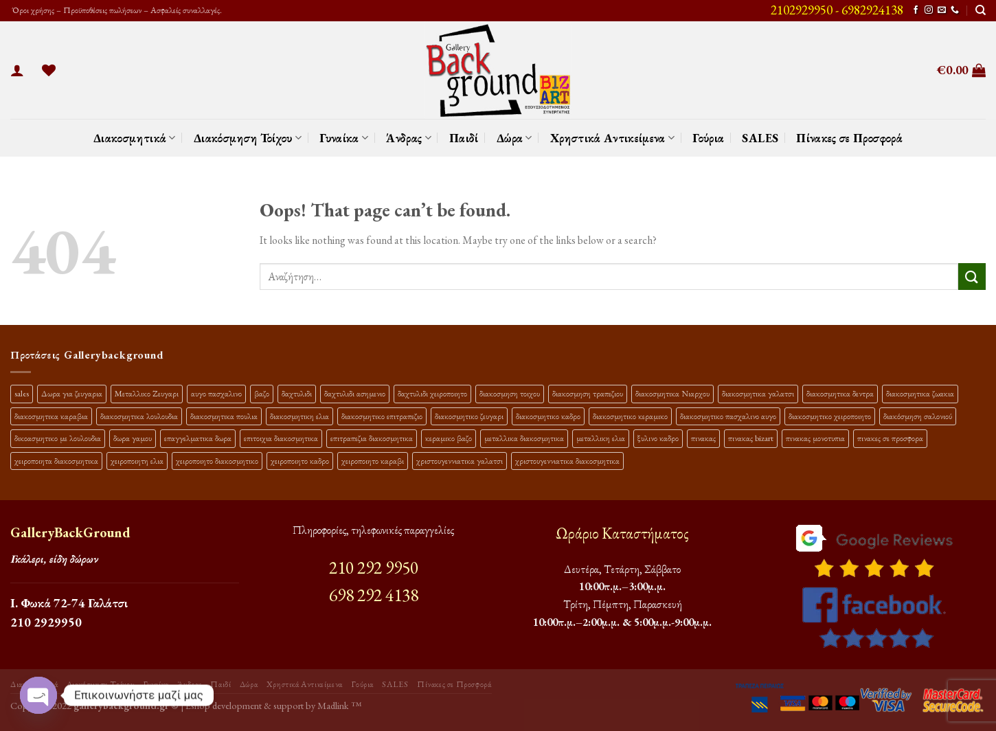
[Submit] (972, 276)
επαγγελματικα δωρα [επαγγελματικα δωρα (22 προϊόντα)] (197, 438)
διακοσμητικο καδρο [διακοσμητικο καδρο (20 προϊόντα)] (548, 416)
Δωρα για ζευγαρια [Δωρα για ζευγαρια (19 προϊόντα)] (71, 393)
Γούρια (708, 138)
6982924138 (872, 10)
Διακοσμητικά (134, 138)
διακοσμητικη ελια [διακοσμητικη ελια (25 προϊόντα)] (299, 416)
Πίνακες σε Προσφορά (849, 138)
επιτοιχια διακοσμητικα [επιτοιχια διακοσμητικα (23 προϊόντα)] (281, 438)
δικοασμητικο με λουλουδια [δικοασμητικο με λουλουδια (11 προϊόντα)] (57, 438)
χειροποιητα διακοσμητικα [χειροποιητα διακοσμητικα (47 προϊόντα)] (56, 460)
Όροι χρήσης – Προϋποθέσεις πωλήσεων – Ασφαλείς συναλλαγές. (116, 10)
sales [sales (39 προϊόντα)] (21, 393)
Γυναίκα (343, 138)
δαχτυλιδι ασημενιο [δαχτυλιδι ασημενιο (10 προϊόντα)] (354, 393)
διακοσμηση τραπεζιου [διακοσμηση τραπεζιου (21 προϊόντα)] (587, 393)
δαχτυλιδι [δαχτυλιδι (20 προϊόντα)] (297, 393)
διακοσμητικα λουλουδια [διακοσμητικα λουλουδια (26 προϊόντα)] (139, 416)
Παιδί (464, 138)
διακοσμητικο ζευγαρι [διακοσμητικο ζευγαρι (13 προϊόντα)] (469, 416)
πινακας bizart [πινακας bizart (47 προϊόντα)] (750, 438)
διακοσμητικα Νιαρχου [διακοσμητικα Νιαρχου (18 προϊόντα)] (672, 393)
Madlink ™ (339, 705)
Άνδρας (408, 138)
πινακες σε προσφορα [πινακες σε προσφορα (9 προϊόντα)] (890, 438)
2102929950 (802, 10)
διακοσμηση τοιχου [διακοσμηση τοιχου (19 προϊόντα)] (509, 393)
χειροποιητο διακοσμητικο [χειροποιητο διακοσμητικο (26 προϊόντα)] (217, 460)
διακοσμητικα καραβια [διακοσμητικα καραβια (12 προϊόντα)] (51, 416)
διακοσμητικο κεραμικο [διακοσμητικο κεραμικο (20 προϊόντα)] (630, 416)
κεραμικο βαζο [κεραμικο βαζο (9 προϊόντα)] (448, 438)
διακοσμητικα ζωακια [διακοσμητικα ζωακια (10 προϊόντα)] (920, 393)
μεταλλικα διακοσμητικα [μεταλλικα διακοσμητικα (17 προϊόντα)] (524, 438)
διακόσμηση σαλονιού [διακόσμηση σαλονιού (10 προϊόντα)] (917, 416)
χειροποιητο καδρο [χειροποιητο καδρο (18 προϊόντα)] (300, 460)
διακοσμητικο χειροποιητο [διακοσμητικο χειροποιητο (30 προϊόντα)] (830, 416)
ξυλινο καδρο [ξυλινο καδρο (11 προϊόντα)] (658, 438)
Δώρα (514, 138)
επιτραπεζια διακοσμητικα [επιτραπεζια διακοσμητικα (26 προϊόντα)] (371, 438)
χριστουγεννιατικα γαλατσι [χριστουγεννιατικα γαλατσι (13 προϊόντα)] (459, 460)
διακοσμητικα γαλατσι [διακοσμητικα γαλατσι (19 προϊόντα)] (758, 393)
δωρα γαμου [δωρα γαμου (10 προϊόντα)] (132, 438)
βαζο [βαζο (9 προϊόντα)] (261, 393)
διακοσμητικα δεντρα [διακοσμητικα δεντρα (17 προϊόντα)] (840, 393)
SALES (760, 138)
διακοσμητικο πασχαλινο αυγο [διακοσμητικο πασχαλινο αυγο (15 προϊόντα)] (728, 416)
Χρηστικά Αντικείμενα (612, 138)
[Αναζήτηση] (980, 10)
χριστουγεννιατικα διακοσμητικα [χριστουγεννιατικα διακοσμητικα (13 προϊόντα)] (567, 460)
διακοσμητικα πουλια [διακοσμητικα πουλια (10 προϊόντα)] (224, 416)
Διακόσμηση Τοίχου (248, 138)
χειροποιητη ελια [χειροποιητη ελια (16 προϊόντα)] (137, 460)
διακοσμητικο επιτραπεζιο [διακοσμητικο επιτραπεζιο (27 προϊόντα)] (381, 416)
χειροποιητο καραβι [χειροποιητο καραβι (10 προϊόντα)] (372, 460)
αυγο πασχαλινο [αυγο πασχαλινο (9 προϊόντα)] (216, 393)
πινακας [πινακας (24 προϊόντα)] (703, 438)
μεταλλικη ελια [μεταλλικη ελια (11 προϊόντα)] (600, 438)
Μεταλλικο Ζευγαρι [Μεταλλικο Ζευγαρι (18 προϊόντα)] (147, 393)
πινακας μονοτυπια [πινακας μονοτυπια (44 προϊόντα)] (815, 438)
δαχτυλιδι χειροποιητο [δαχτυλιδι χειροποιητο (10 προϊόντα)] (432, 393)
